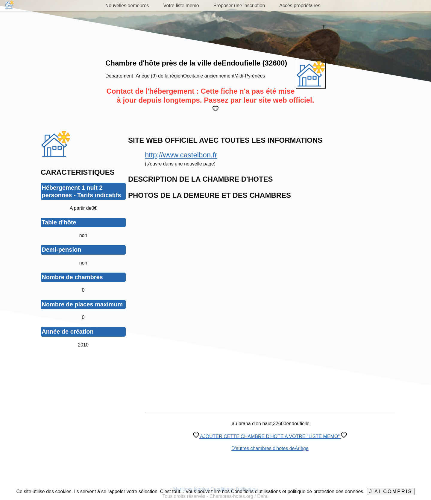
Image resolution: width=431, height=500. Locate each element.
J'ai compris (390, 491)
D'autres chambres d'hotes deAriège (270, 448)
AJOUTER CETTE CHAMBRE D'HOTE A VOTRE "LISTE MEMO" (270, 436)
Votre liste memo (181, 5)
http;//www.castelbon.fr (181, 155)
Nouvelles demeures (127, 5)
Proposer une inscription (239, 5)
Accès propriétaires (299, 5)
